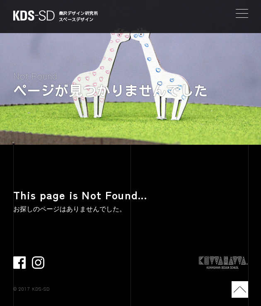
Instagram (38, 262)
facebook (19, 262)
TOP (240, 289)
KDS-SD (34, 15)
